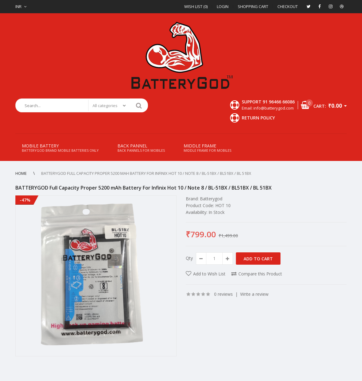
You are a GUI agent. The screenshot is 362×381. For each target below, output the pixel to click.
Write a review (254, 294)
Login (223, 6)
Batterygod (211, 199)
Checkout (287, 6)
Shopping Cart (253, 6)
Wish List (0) (196, 6)
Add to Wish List (209, 274)
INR (18, 6)
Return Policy (258, 118)
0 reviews (223, 294)
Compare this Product (260, 274)
